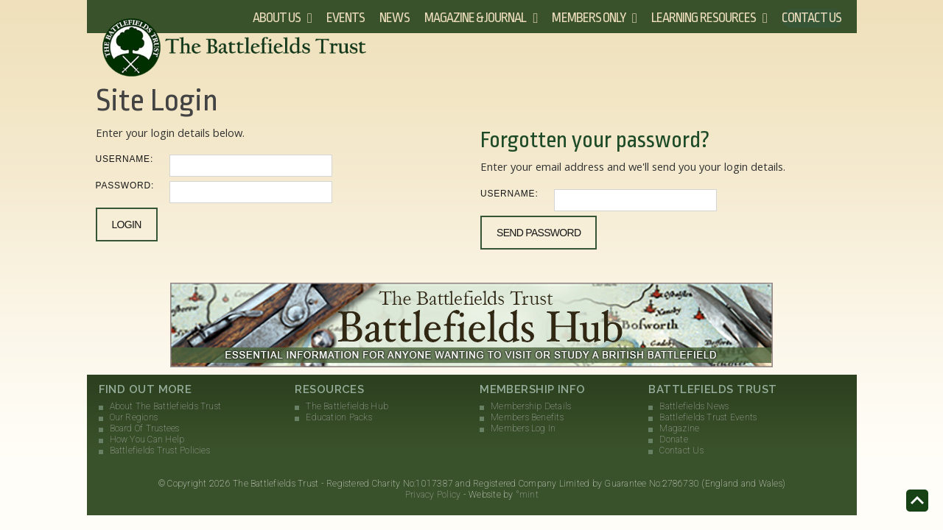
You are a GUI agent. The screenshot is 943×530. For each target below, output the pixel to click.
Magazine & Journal (475, 17)
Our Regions (134, 417)
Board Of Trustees (145, 428)
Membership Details (531, 406)
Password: (125, 185)
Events (345, 17)
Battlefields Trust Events (708, 417)
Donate (673, 439)
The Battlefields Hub (347, 406)
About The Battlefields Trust (166, 406)
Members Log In (523, 428)
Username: (125, 159)
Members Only (588, 17)
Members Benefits (527, 417)
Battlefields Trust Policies (160, 450)
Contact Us (812, 17)
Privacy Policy (432, 495)
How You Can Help (147, 439)
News (394, 17)
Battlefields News (694, 406)
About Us (277, 17)
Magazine (679, 428)
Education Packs (339, 417)
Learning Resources (703, 17)
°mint (527, 495)
